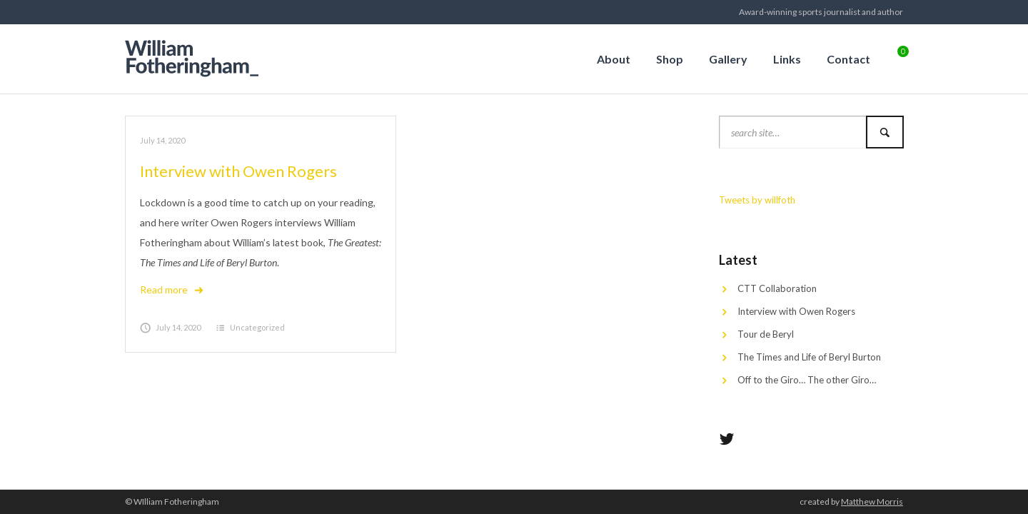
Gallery (728, 59)
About (613, 59)
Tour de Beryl (765, 334)
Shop (669, 59)
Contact (848, 59)
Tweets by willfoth (757, 200)
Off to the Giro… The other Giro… (806, 380)
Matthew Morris (872, 501)
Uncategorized (257, 327)
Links (787, 59)
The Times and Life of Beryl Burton (809, 357)
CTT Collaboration (777, 288)
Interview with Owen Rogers (238, 171)
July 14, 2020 (162, 140)
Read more (172, 289)
